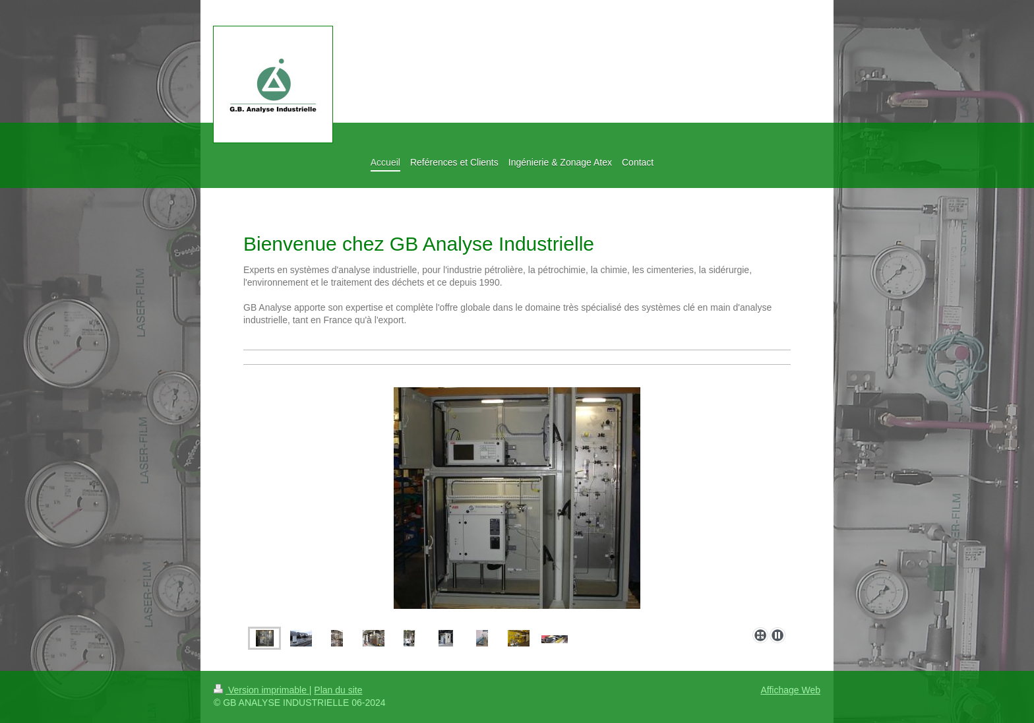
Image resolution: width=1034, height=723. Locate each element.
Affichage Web (790, 690)
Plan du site (338, 690)
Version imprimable (261, 690)
